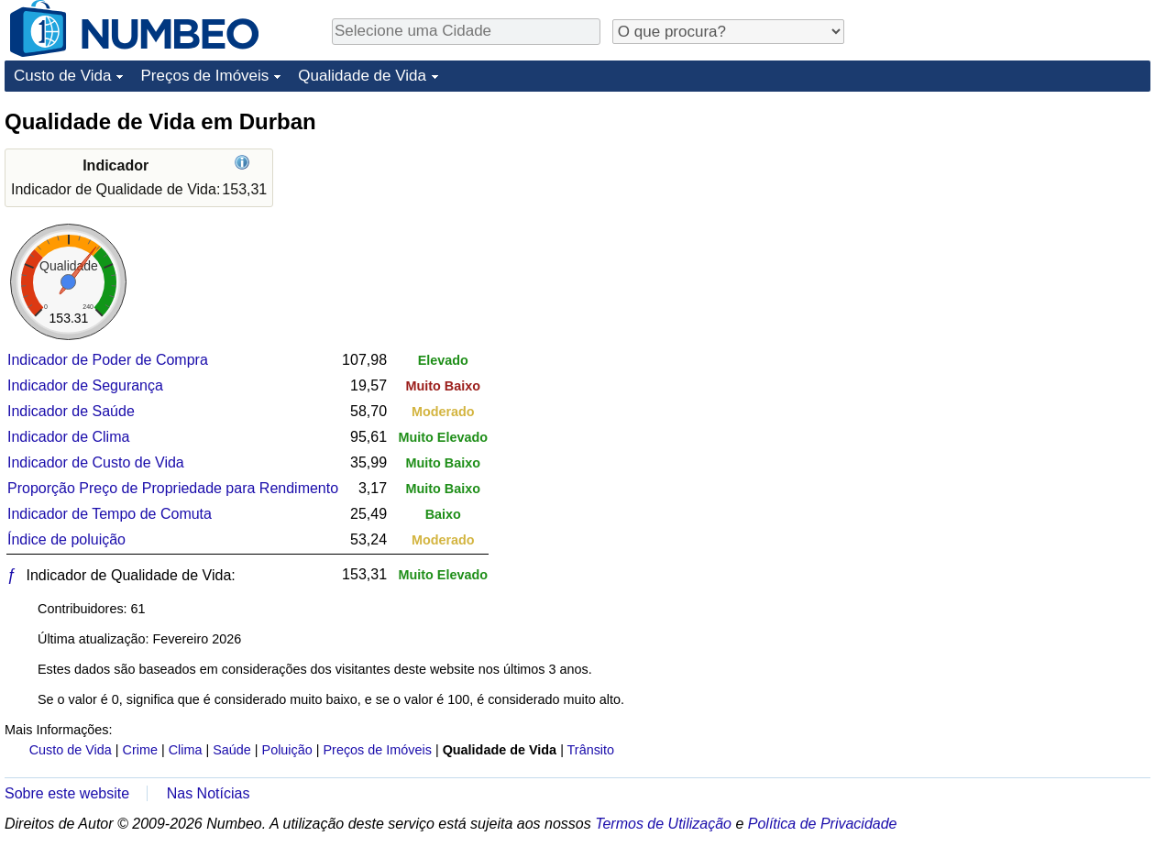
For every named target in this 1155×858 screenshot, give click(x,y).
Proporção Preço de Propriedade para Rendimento (172, 488)
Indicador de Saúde (71, 411)
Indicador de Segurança (85, 385)
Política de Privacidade (822, 823)
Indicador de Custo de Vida (95, 462)
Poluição (287, 749)
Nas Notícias (208, 793)
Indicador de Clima (68, 437)
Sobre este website (67, 793)
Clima (186, 749)
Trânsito (590, 749)
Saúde (232, 749)
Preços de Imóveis (204, 75)
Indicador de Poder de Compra (107, 360)
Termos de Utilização (663, 823)
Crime (140, 749)
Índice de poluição (66, 539)
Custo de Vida (62, 75)
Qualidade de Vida (362, 75)
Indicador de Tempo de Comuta (109, 514)
